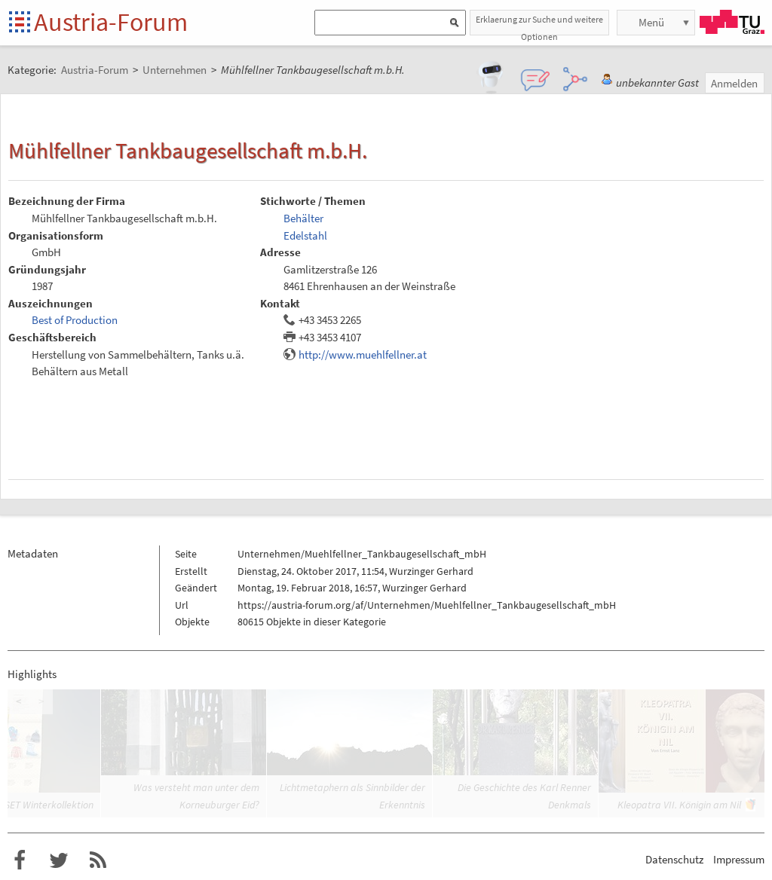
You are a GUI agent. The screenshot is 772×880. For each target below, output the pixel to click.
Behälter (303, 218)
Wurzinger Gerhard (431, 571)
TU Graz (732, 22)
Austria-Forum (111, 22)
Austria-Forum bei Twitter (59, 860)
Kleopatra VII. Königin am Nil (679, 804)
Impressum (738, 859)
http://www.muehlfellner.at (363, 354)
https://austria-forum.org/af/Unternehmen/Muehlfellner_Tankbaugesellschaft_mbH (426, 605)
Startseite (21, 23)
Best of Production (75, 320)
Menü (651, 22)
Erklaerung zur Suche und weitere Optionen (539, 24)
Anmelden (734, 83)
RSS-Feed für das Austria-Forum (98, 860)
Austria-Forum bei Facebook (20, 860)
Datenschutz (674, 859)
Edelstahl (305, 235)
